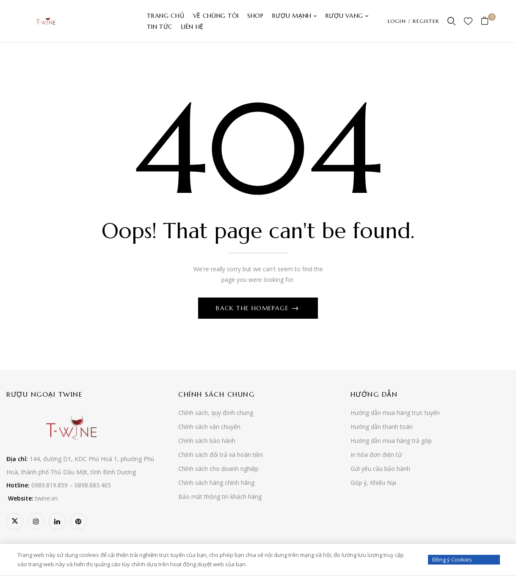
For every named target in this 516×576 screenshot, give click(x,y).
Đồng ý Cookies (452, 559)
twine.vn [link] (46, 498)
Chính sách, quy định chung (215, 413)
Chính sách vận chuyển (209, 427)
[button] (488, 21)
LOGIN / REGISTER (413, 21)
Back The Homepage (253, 308)
